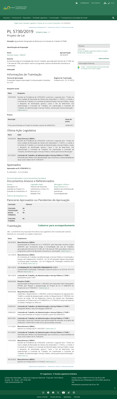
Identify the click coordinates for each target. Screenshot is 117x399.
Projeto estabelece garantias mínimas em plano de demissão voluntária (93, 52)
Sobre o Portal (42, 397)
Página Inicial (18, 23)
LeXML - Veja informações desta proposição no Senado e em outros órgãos (93, 68)
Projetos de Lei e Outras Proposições (48, 23)
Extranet (77, 397)
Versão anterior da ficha (53, 27)
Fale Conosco (95, 3)
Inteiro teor (41, 32)
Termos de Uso (55, 397)
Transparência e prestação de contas (74, 18)
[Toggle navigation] (113, 17)
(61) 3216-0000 (97, 380)
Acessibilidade (84, 3)
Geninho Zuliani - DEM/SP (16, 55)
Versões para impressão (67, 27)
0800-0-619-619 (88, 378)
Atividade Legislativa (40, 18)
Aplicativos (67, 397)
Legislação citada (37, 184)
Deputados (27, 18)
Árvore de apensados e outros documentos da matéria (26, 178)
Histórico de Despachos (15, 196)
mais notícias (104, 58)
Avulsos (10, 184)
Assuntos (6, 18)
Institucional (16, 18)
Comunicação (54, 18)
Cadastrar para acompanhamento (37, 27)
